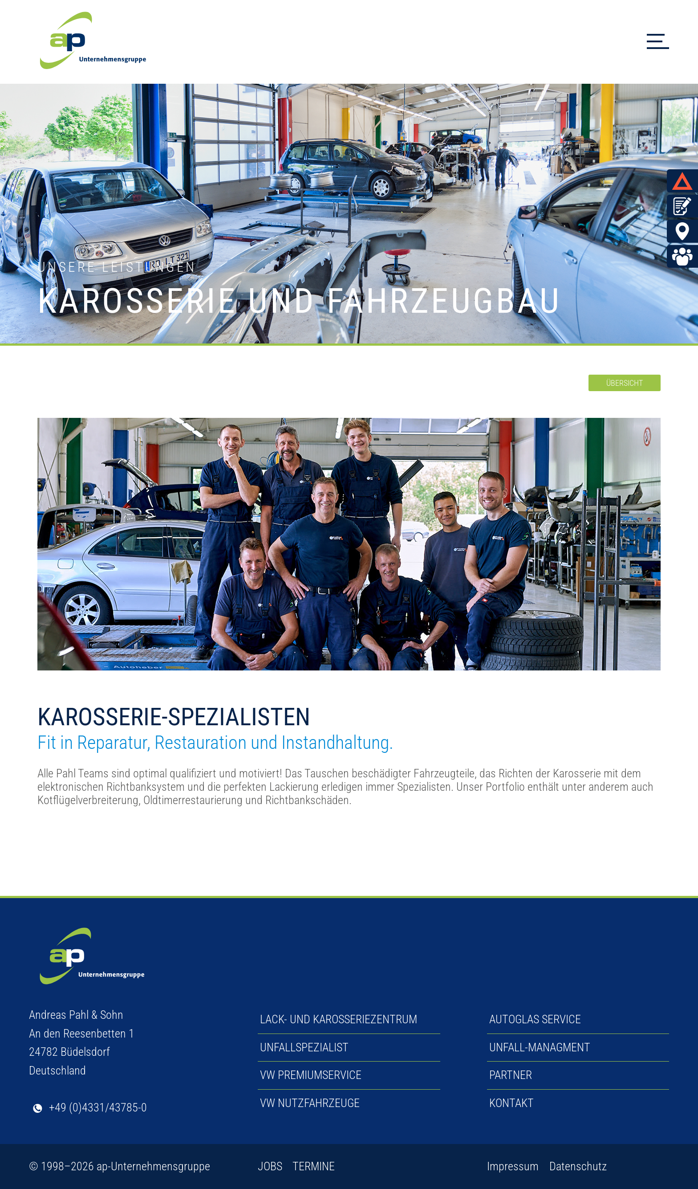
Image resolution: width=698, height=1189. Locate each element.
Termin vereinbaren (684, 206)
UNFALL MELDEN (684, 181)
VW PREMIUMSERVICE (310, 1075)
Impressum (513, 1166)
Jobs (684, 257)
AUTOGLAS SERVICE (535, 1019)
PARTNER (510, 1075)
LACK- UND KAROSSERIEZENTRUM (338, 1019)
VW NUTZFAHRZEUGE (310, 1103)
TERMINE (313, 1166)
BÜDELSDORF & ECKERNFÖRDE (684, 232)
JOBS (270, 1166)
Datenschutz (578, 1166)
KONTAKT (511, 1103)
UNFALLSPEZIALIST (304, 1047)
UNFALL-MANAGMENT (539, 1047)
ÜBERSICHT (624, 383)
